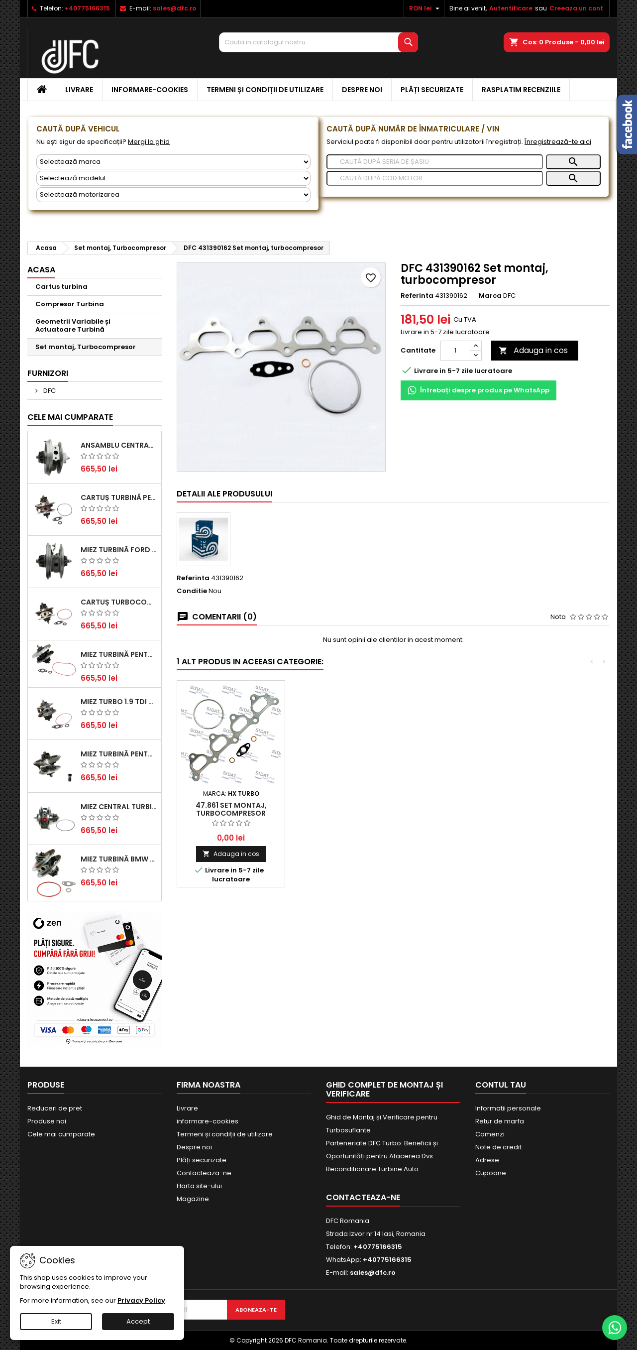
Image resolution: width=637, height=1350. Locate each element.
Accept (138, 1321)
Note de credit (498, 1147)
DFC (49, 390)
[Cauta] (318, 42)
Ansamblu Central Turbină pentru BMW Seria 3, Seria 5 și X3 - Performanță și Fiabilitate (119, 445)
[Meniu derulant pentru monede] (425, 8)
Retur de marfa (499, 1121)
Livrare (79, 90)
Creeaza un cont (576, 8)
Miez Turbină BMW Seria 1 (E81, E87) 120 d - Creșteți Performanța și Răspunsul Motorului (119, 859)
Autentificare (510, 8)
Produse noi (46, 1121)
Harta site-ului (199, 1186)
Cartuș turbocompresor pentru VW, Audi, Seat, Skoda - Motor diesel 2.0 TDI (119, 602)
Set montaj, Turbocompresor (85, 347)
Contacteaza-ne (204, 1173)
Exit (56, 1321)
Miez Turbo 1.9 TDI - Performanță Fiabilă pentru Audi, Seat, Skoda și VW (119, 702)
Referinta (417, 295)
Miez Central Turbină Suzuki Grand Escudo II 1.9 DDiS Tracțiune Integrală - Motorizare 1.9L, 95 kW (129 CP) (119, 807)
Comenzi (490, 1134)
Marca (490, 295)
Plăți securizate (432, 90)
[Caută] (434, 161)
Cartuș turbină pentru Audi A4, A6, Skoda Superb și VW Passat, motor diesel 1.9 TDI (119, 497)
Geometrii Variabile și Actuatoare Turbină (72, 325)
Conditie (192, 591)
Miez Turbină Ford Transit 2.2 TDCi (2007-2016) (119, 550)
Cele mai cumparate (70, 417)
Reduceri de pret (54, 1108)
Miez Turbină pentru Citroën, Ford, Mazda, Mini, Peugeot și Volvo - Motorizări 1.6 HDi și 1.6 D (119, 654)
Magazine (193, 1199)
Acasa (41, 269)
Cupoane (490, 1173)
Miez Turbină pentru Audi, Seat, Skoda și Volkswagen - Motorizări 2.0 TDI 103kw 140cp (119, 754)
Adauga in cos (533, 350)
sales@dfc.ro (174, 8)
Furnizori (47, 373)
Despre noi (362, 90)
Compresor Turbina (69, 304)
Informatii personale (508, 1108)
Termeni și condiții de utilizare (265, 90)
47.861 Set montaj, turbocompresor (231, 809)
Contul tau (500, 1085)
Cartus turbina (61, 286)
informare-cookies (149, 90)
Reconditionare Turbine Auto (372, 1169)
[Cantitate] (455, 351)
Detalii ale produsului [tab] (224, 493)
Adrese (487, 1160)
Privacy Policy (141, 1300)
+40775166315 (87, 8)
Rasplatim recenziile (521, 90)
